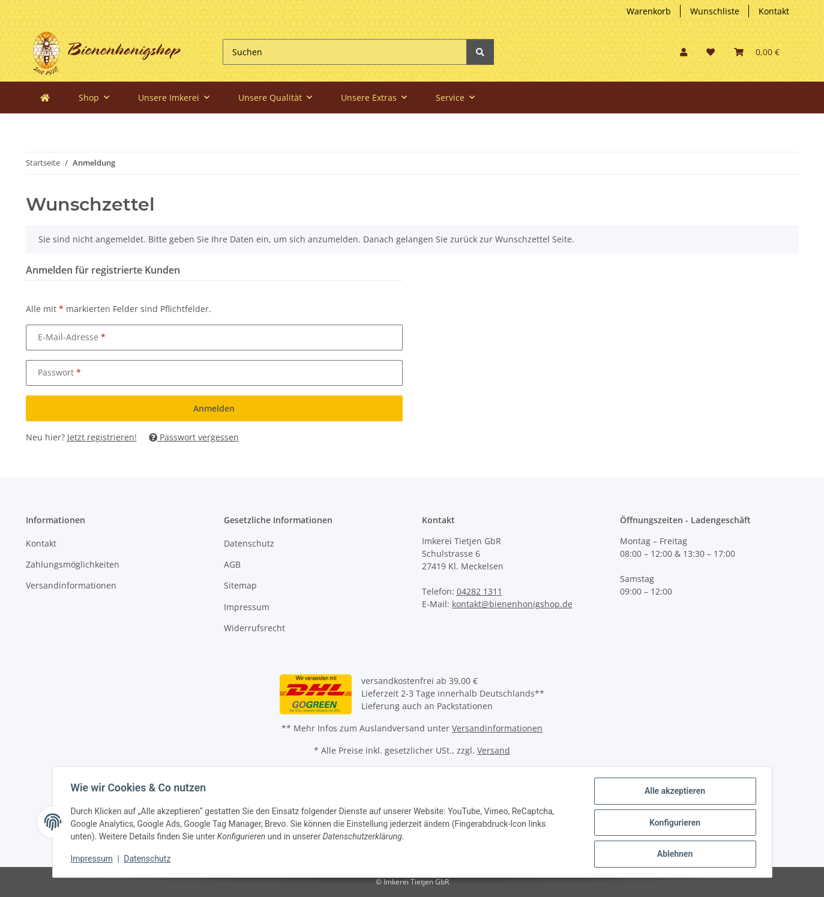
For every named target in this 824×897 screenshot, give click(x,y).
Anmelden (214, 408)
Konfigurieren (673, 823)
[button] (683, 52)
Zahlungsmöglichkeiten (72, 564)
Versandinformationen (71, 585)
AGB (232, 564)
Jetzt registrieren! (102, 437)
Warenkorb (649, 11)
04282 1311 (479, 591)
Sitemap (240, 585)
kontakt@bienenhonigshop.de (512, 604)
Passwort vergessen (194, 437)
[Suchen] (345, 52)
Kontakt (774, 11)
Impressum (246, 607)
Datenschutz (249, 543)
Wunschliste (714, 11)
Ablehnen (673, 854)
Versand (493, 750)
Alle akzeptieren (673, 792)
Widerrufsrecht (254, 628)
